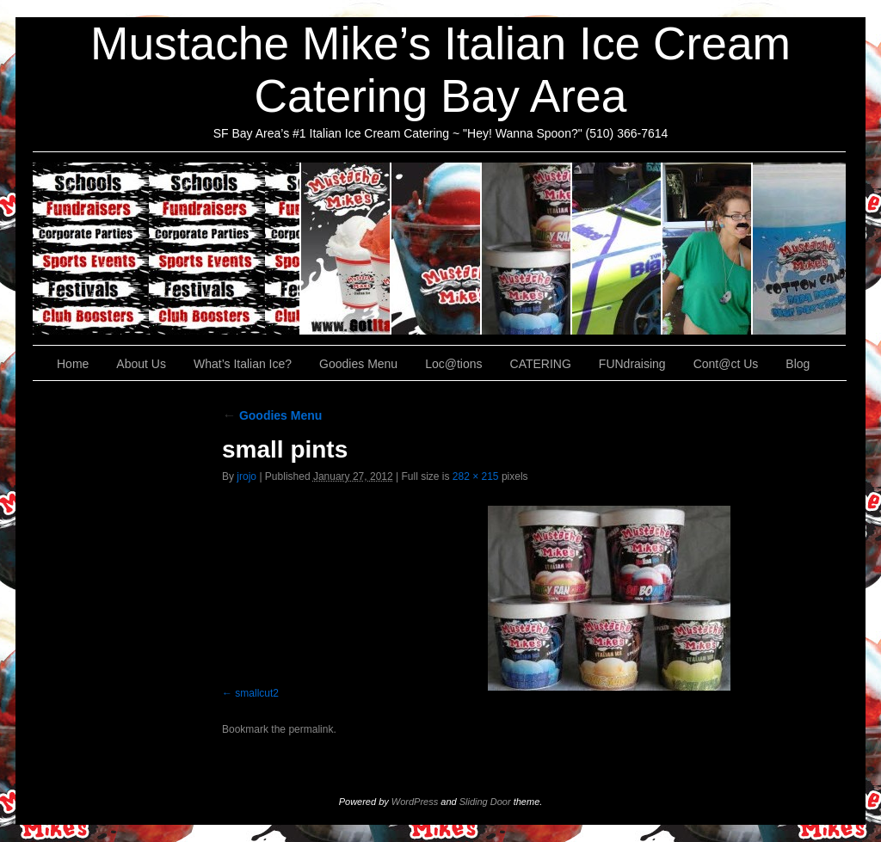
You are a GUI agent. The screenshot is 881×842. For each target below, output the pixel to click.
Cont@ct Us (799, 249)
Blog (798, 364)
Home (73, 364)
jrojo (246, 476)
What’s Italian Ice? (436, 249)
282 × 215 (476, 476)
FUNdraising (707, 249)
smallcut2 (257, 693)
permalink (310, 729)
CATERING (167, 249)
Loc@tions (617, 249)
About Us (346, 249)
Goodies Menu (527, 249)
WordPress (414, 801)
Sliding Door (485, 801)
